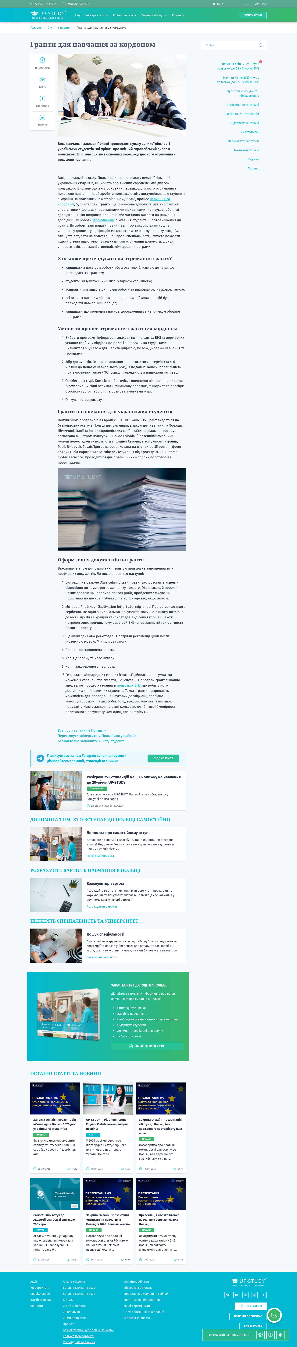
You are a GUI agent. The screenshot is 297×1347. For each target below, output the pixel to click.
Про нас (68, 1324)
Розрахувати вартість (102, 906)
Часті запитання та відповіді (144, 1312)
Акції (33, 1281)
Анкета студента (74, 1281)
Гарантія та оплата (137, 1318)
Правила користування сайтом (146, 1293)
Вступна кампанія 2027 (79, 1293)
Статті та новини (59, 27)
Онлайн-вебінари (136, 1281)
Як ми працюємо (75, 1318)
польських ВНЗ (129, 685)
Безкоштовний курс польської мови (88, 1330)
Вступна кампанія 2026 (79, 1287)
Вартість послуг (41, 1300)
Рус (264, 4)
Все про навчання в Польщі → (82, 730)
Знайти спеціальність (102, 957)
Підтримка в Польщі (138, 1287)
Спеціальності (40, 1293)
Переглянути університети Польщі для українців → (99, 736)
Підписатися (163, 758)
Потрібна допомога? (248, 1316)
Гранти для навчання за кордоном (101, 27)
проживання (103, 220)
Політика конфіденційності (143, 1300)
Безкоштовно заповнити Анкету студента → (93, 741)
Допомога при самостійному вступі (118, 832)
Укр (257, 4)
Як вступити (71, 1312)
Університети (40, 1287)
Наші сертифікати (137, 1306)
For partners (253, 1326)
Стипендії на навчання (79, 1342)
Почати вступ (253, 15)
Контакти (36, 1306)
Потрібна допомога (100, 856)
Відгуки (68, 1300)
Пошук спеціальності (105, 934)
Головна (36, 27)
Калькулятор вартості (106, 883)
